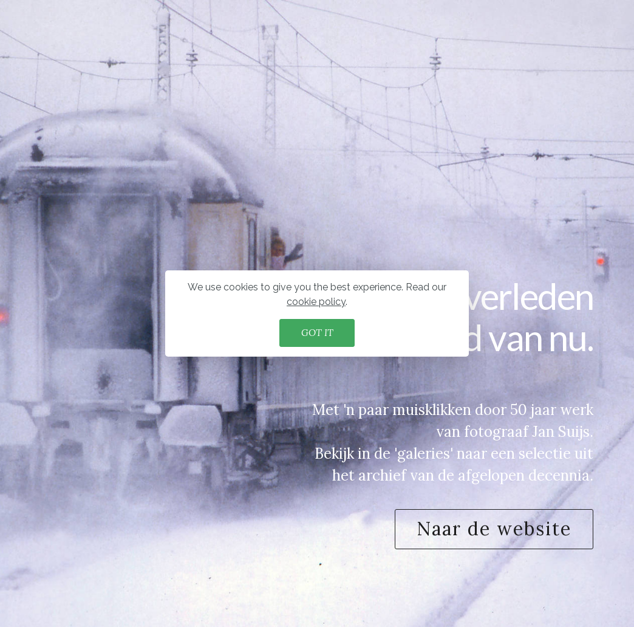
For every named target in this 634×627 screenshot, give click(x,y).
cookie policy (316, 301)
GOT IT (317, 332)
